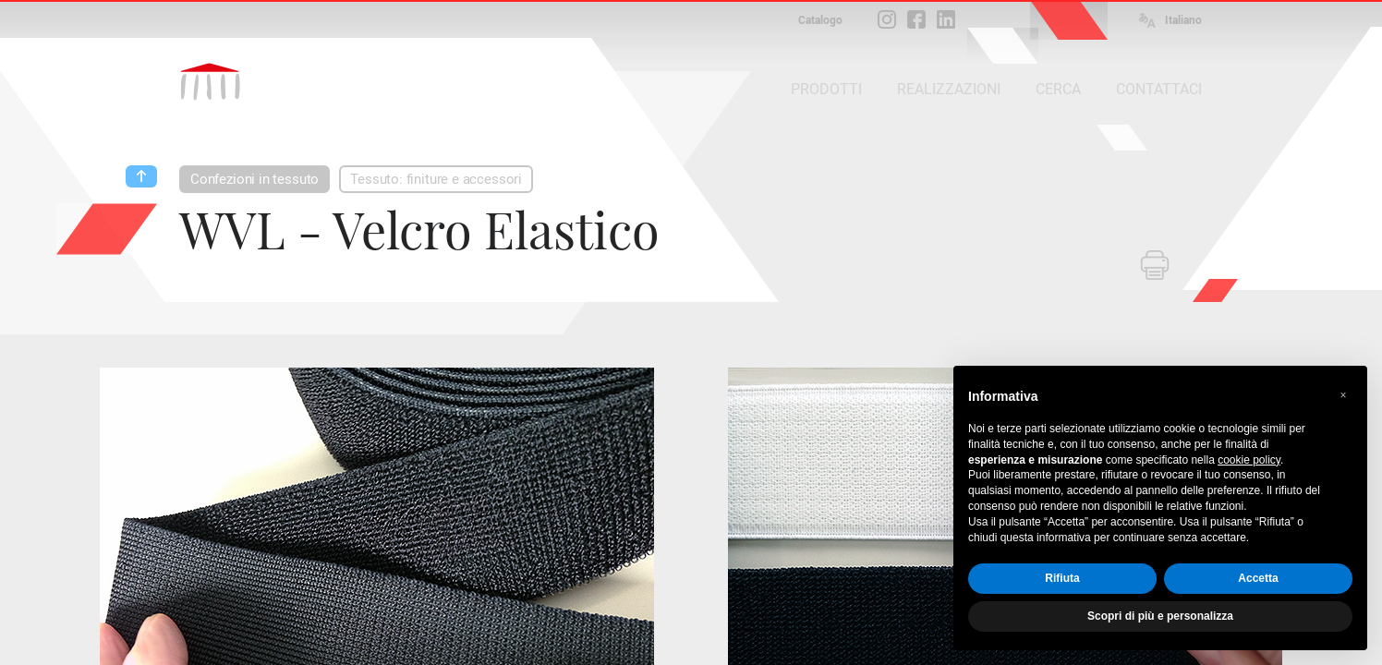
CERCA (1058, 89)
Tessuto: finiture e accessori (436, 179)
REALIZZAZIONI (948, 89)
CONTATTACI (1159, 89)
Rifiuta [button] (1062, 578)
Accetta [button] (1258, 578)
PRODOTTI (826, 89)
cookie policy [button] (1249, 459)
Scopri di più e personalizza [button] (1160, 616)
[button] (1343, 395)
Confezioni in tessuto (254, 179)
